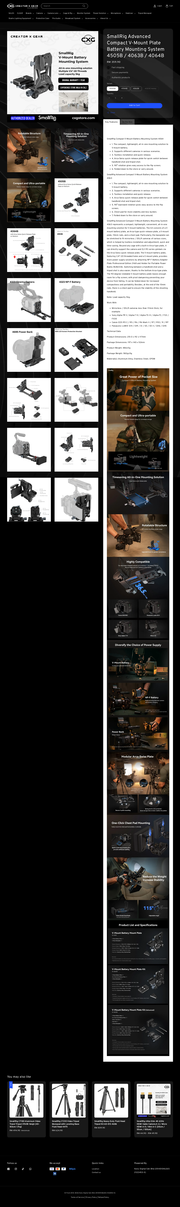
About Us (104, 18)
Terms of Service (77, 1197)
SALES (11, 13)
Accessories (90, 18)
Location (95, 1169)
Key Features (111, 122)
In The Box (127, 122)
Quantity (110, 94)
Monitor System (83, 13)
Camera (39, 13)
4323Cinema (150, 89)
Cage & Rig (67, 13)
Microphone (116, 13)
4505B (112, 89)
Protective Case (42, 18)
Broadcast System (72, 18)
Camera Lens (53, 13)
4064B (124, 89)
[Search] (84, 6)
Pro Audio (56, 18)
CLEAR (20, 13)
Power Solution (99, 13)
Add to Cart (134, 105)
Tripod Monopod (144, 13)
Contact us (96, 1173)
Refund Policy (103, 1197)
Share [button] (111, 113)
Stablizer (129, 13)
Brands (29, 13)
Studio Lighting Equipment (20, 18)
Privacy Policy (91, 1197)
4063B (136, 89)
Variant (109, 84)
